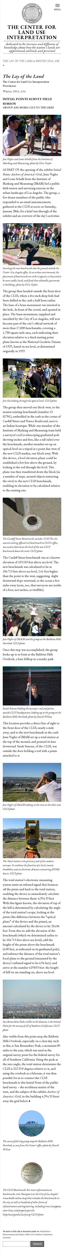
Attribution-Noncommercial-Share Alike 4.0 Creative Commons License (28, 1234)
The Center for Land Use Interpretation (32, 32)
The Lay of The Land (18, 61)
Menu (57, 7)
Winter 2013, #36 (47, 61)
